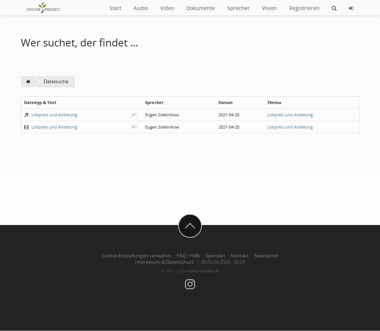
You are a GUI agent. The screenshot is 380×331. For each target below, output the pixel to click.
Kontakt (240, 256)
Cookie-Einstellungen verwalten (136, 256)
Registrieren (304, 8)
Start (115, 8)
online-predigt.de (203, 270)
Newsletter (266, 256)
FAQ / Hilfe (188, 256)
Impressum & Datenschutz (164, 262)
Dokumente (200, 8)
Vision (269, 8)
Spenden (215, 256)
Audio (141, 8)
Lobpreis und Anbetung (54, 114)
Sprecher (238, 8)
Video (167, 8)
